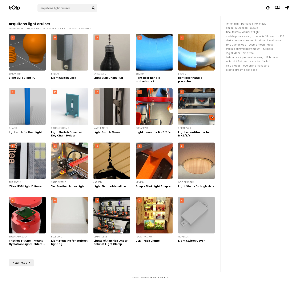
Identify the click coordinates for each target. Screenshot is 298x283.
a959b (254, 27)
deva (270, 44)
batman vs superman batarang (244, 57)
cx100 (280, 36)
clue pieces (233, 65)
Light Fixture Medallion (109, 186)
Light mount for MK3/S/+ (153, 132)
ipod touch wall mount (268, 40)
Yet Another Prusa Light (68, 186)
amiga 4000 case (237, 27)
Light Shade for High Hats (196, 186)
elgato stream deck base (241, 69)
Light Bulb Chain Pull (108, 77)
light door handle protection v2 (148, 79)
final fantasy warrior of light (242, 32)
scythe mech (257, 44)
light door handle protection (190, 79)
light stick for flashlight (25, 132)
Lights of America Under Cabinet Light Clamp (110, 242)
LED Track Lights (148, 240)
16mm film (232, 23)
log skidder (233, 53)
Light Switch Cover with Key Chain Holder (68, 133)
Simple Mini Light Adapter (154, 186)
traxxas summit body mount (243, 48)
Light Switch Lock (63, 77)
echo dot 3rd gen (236, 61)
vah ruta (255, 61)
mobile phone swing (238, 36)
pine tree (248, 53)
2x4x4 (266, 61)
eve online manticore (256, 65)
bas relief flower (264, 36)
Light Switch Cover (106, 132)
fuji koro (268, 48)
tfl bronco (272, 57)
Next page (21, 262)
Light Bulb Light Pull (23, 77)
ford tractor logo (236, 44)
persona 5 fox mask (253, 23)
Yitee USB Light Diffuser (26, 186)
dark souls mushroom (239, 40)
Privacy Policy (159, 277)
